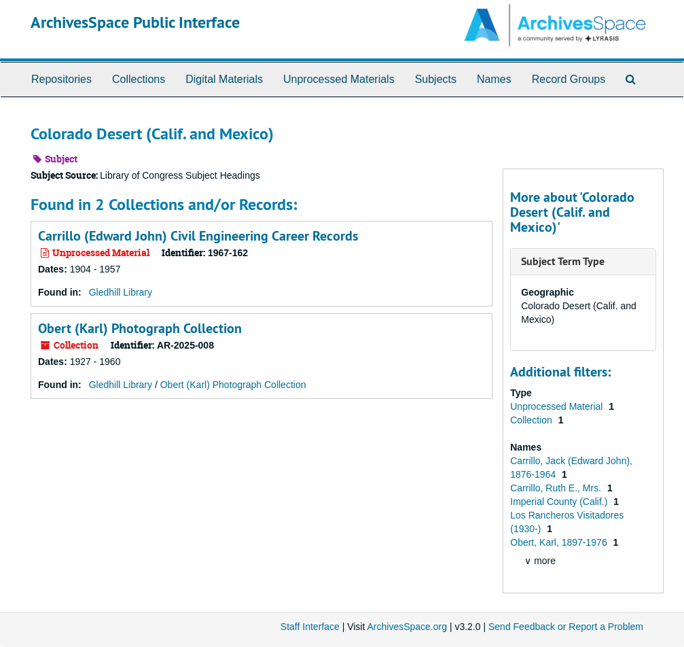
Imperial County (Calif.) (560, 501)
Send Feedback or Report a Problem (565, 626)
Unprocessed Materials (339, 79)
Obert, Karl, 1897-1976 (559, 542)
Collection (532, 420)
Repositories (61, 79)
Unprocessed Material (557, 406)
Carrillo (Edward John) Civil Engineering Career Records (198, 236)
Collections (138, 79)
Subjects (435, 79)
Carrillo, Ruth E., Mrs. (557, 488)
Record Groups (569, 79)
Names (494, 79)
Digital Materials (224, 79)
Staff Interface (310, 626)
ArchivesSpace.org (407, 626)
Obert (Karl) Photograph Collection (140, 328)
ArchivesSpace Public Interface (135, 22)
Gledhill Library (120, 292)
